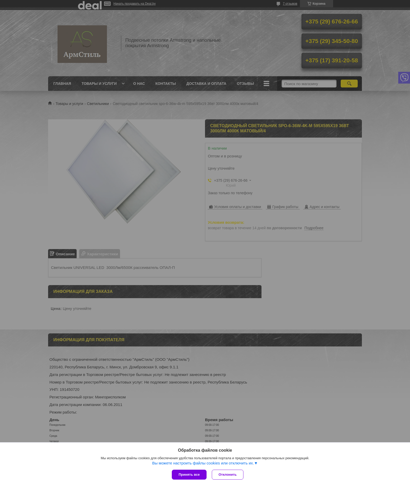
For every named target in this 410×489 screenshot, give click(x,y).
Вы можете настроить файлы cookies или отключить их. (203, 463)
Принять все (189, 474)
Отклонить (228, 474)
